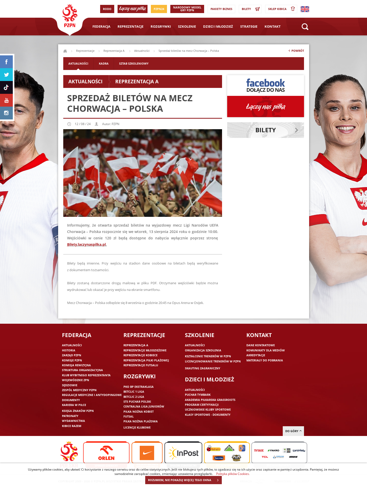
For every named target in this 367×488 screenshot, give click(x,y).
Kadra (104, 63)
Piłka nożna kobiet (138, 411)
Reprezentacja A (114, 51)
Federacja (101, 26)
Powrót (296, 52)
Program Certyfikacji (202, 404)
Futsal (128, 416)
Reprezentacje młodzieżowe (144, 350)
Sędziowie (69, 385)
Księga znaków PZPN (78, 411)
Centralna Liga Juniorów (143, 406)
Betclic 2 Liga (133, 397)
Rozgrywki (161, 26)
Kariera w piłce (74, 405)
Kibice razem (71, 426)
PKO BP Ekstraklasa (138, 387)
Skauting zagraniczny (202, 368)
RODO (107, 9)
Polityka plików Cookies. (233, 474)
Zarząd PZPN (71, 355)
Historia (68, 350)
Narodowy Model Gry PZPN (187, 8)
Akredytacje (255, 355)
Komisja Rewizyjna (76, 365)
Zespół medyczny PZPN (79, 390)
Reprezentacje (130, 26)
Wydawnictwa (73, 421)
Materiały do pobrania (264, 360)
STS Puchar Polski (137, 401)
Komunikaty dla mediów (265, 350)
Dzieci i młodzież (218, 26)
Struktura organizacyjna (82, 370)
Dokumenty (71, 400)
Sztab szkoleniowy (134, 63)
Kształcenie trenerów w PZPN (208, 356)
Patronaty (70, 416)
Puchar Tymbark (198, 394)
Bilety (251, 9)
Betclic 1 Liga (133, 391)
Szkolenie (187, 26)
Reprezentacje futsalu (140, 365)
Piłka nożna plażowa (140, 421)
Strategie (248, 26)
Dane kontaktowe (260, 345)
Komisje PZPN (72, 360)
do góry (293, 431)
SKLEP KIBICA (282, 9)
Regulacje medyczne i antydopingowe (92, 395)
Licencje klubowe (137, 427)
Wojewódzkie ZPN (75, 380)
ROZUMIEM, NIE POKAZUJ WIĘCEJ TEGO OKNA (185, 480)
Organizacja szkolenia (203, 350)
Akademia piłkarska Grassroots (210, 400)
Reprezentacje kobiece (140, 355)
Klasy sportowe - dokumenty (207, 414)
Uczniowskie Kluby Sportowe (208, 409)
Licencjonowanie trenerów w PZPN (213, 361)
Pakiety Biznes (221, 9)
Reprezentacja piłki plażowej (146, 360)
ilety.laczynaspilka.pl (87, 244)
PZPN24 (159, 9)
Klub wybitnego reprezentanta (86, 375)
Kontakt (273, 26)
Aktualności (142, 51)
